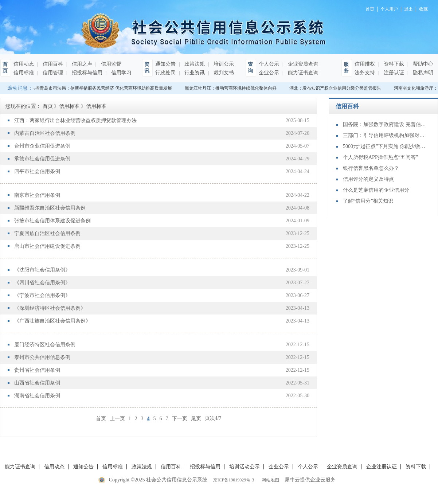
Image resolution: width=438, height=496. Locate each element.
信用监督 (110, 64)
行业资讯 (194, 72)
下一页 (179, 418)
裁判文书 (223, 72)
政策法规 (194, 64)
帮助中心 (422, 64)
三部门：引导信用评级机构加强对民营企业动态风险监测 (385, 135)
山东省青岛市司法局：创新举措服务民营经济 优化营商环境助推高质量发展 (100, 88)
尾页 (196, 418)
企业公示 (269, 72)
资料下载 (393, 64)
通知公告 (165, 64)
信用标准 (23, 72)
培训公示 (223, 64)
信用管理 (52, 72)
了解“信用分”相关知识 (368, 201)
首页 (101, 418)
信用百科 (52, 64)
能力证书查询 (302, 72)
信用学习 (121, 72)
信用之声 (81, 64)
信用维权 (365, 64)
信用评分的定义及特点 (368, 179)
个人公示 (269, 64)
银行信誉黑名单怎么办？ (371, 168)
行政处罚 (165, 72)
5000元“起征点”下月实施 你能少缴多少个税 (385, 146)
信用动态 (23, 64)
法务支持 (365, 72)
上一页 (117, 418)
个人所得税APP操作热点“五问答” (380, 157)
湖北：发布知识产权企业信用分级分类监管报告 (336, 88)
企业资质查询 (302, 64)
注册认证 (393, 72)
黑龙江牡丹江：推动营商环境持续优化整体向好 (232, 88)
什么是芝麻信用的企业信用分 (376, 190)
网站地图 (269, 480)
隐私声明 (422, 72)
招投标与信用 (86, 72)
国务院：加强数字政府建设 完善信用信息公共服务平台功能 (385, 124)
